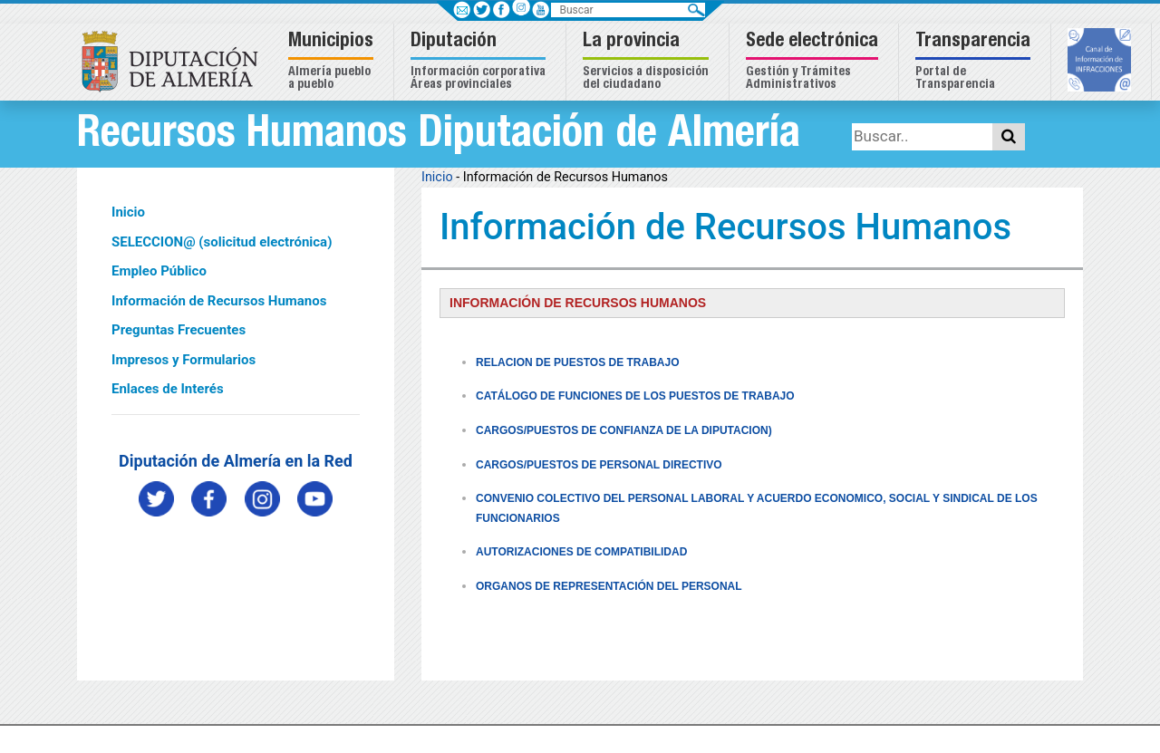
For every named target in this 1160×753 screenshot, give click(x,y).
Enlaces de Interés (167, 389)
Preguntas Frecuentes (178, 330)
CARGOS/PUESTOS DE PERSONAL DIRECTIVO (599, 465)
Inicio (128, 212)
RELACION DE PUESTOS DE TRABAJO (577, 362)
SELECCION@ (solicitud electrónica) (221, 242)
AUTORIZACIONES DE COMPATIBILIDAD (581, 551)
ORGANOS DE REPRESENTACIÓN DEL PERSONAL (609, 586)
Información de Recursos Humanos (218, 301)
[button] (333, 62)
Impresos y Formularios (183, 360)
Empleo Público (159, 271)
